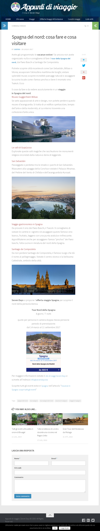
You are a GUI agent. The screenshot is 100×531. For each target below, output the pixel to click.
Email (54, 459)
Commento (18, 478)
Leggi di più (64, 528)
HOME (7, 20)
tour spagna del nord (46, 402)
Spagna (45, 386)
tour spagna (34, 402)
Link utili (76, 20)
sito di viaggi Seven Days (57, 376)
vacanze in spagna (61, 402)
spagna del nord (23, 402)
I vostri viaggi (63, 20)
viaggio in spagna (75, 402)
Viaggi (26, 20)
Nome (17, 459)
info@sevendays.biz (40, 380)
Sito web (17, 469)
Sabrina (17, 50)
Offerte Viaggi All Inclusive (44, 20)
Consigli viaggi (19, 27)
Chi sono (17, 20)
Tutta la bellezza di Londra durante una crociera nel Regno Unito (48, 433)
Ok (55, 528)
